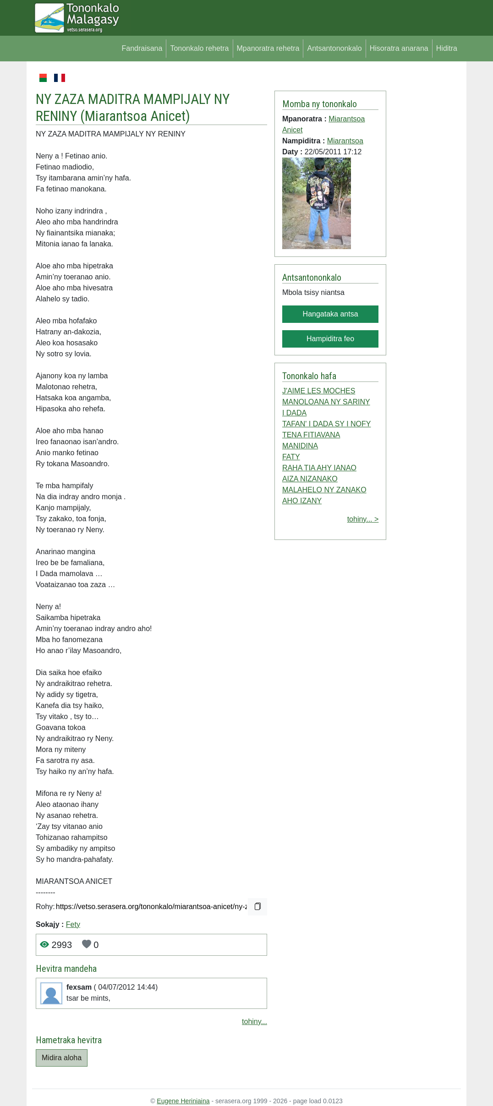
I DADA (294, 413)
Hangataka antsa (330, 314)
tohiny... (254, 1021)
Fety (73, 924)
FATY (291, 457)
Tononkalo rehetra (199, 48)
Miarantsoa (345, 141)
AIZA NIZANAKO (310, 479)
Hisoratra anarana (399, 48)
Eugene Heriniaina (183, 1101)
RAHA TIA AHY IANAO (319, 468)
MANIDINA (300, 446)
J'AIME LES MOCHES (319, 391)
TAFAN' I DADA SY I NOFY (326, 424)
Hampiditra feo (330, 339)
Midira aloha (62, 1058)
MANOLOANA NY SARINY (326, 402)
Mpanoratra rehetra (268, 48)
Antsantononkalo (334, 48)
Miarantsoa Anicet (135, 116)
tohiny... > (363, 519)
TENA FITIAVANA (311, 435)
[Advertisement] (423, 209)
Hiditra (446, 48)
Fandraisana (141, 48)
